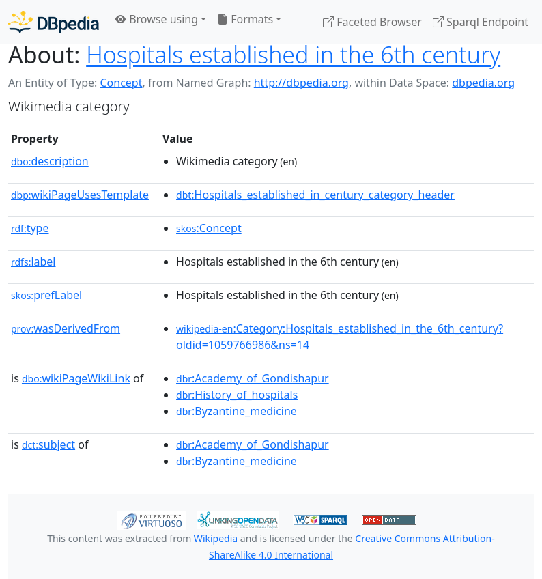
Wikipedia (216, 538)
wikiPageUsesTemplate (80, 194)
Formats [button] (245, 19)
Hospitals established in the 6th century (293, 54)
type (30, 228)
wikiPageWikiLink (76, 378)
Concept (121, 82)
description (50, 161)
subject (48, 444)
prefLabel (46, 294)
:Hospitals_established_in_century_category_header (315, 194)
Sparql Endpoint (480, 21)
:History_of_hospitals (237, 394)
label (33, 261)
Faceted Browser (372, 21)
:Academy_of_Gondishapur (252, 378)
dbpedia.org (483, 82)
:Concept (209, 228)
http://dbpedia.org (301, 82)
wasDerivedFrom (65, 328)
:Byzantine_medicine (236, 411)
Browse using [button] (156, 19)
